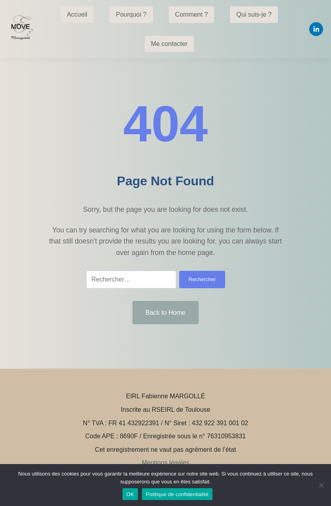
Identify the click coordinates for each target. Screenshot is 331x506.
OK (130, 494)
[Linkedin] (316, 29)
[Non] (321, 485)
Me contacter (169, 43)
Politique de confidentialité (177, 494)
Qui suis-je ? (254, 14)
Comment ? (191, 14)
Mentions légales (165, 462)
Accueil (77, 14)
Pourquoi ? (131, 14)
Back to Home (165, 312)
